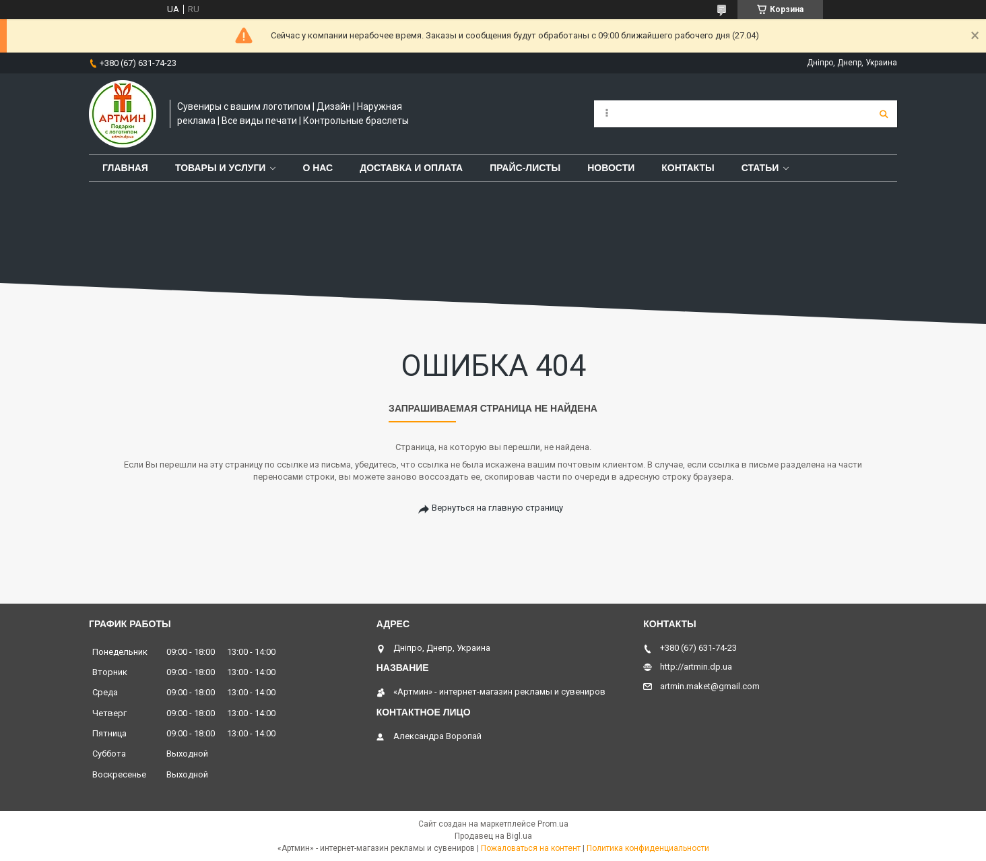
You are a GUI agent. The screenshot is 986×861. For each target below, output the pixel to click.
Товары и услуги (220, 167)
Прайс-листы (525, 167)
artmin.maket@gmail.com (710, 686)
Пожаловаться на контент (531, 848)
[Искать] (883, 113)
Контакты (687, 167)
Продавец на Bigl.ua (493, 836)
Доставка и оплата (411, 167)
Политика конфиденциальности (648, 848)
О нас (317, 167)
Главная (125, 167)
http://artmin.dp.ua (696, 667)
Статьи (760, 167)
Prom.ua (552, 824)
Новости (610, 167)
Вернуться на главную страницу (497, 508)
